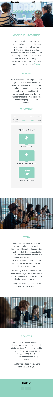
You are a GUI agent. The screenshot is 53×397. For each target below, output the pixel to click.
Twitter (37, 64)
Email (22, 388)
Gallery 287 (24, 120)
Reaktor (32, 120)
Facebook (26, 388)
